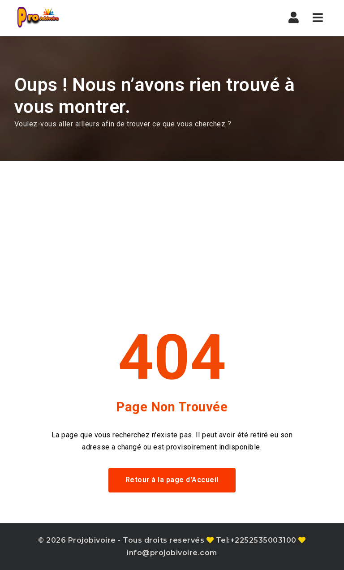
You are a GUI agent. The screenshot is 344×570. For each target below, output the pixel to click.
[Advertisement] (172, 228)
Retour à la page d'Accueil (172, 479)
